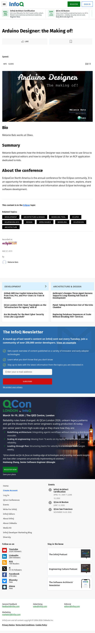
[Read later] (71, 42)
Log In (6, 497)
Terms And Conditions (25, 627)
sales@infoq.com (40, 609)
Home (6, 487)
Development (11, 217)
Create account (10, 492)
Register (74, 4)
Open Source (45, 222)
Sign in (87, 4)
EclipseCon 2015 (12, 222)
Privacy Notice (8, 627)
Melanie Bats (13, 262)
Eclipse (26, 205)
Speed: (5, 56)
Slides (11, 64)
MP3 (5, 64)
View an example (66, 343)
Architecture (11, 227)
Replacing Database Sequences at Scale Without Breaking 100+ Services (72, 316)
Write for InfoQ (10, 511)
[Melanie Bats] (4, 262)
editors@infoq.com (72, 609)
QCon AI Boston (61, 504)
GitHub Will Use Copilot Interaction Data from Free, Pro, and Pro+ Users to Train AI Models (24, 296)
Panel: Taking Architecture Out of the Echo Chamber (73, 307)
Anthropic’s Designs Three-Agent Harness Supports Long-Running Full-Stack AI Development (73, 296)
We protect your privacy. (13, 388)
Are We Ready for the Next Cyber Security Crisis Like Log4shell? (24, 316)
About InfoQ (8, 520)
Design (29, 222)
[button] (27, 382)
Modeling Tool (59, 217)
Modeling (62, 222)
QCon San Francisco (63, 511)
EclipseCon (79, 222)
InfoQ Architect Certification (61, 492)
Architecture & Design (34, 217)
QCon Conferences (11, 501)
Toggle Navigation (4, 4)
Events (6, 506)
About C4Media (10, 524)
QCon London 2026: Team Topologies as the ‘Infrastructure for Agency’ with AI (25, 307)
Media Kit (7, 529)
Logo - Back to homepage (17, 3)
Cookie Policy (41, 627)
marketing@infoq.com (11, 617)
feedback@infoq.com (11, 609)
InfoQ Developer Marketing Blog (17, 534)
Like (27, 42)
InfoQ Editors (9, 515)
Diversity (7, 538)
